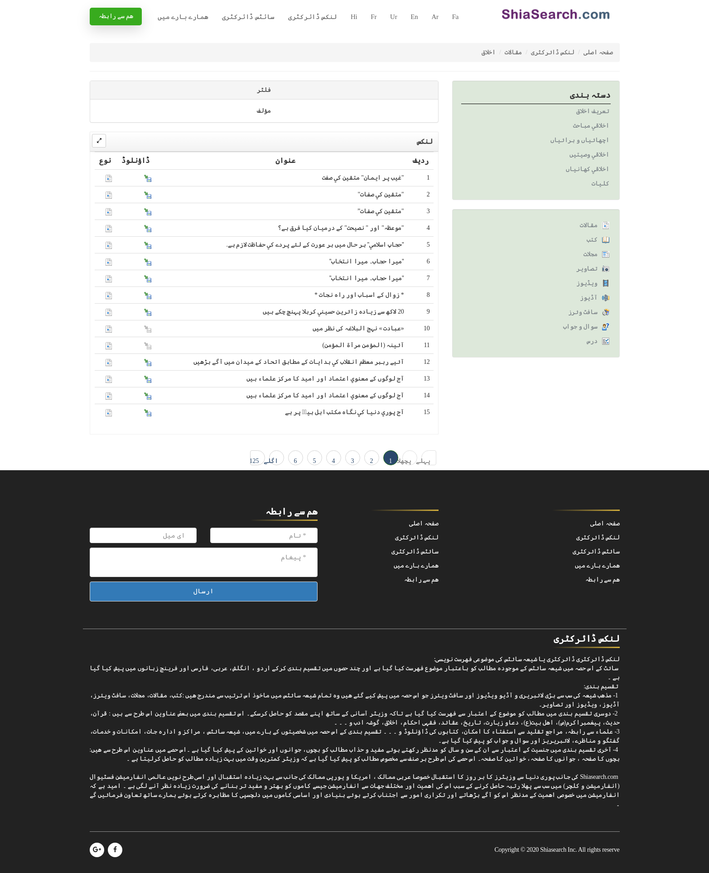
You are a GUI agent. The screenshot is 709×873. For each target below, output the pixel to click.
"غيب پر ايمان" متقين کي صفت (363, 177)
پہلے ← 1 (425, 461)
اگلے (273, 461)
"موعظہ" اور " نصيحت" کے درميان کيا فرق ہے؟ (341, 227)
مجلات (591, 254)
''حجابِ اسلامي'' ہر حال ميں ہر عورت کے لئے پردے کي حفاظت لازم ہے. (315, 244)
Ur (393, 16)
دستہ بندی (590, 95)
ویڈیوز (586, 283)
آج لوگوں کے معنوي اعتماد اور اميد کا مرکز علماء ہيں (325, 378)
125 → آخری (254, 461)
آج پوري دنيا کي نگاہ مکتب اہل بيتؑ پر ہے (344, 412)
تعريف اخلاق (592, 111)
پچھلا (406, 461)
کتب (592, 239)
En (414, 16)
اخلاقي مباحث (591, 125)
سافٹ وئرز (583, 312)
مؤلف (264, 110)
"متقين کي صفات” (380, 211)
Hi (354, 16)
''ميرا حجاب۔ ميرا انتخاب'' (366, 261)
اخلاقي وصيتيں (589, 154)
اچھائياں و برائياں (579, 140)
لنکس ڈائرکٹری (312, 16)
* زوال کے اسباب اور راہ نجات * (359, 294)
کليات (600, 183)
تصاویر (586, 268)
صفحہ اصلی (598, 52)
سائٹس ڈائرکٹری (248, 16)
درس (592, 341)
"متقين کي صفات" (381, 194)
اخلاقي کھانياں (587, 169)
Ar (434, 16)
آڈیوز (589, 297)
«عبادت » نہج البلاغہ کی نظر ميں (358, 328)
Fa (455, 16)
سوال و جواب (580, 326)
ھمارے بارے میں (183, 16)
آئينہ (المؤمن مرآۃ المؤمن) (363, 345)
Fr (373, 16)
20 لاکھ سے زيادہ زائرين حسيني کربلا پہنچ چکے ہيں (333, 311)
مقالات (513, 52)
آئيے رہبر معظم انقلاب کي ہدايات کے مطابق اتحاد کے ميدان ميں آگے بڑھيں (298, 361)
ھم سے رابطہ (116, 16)
